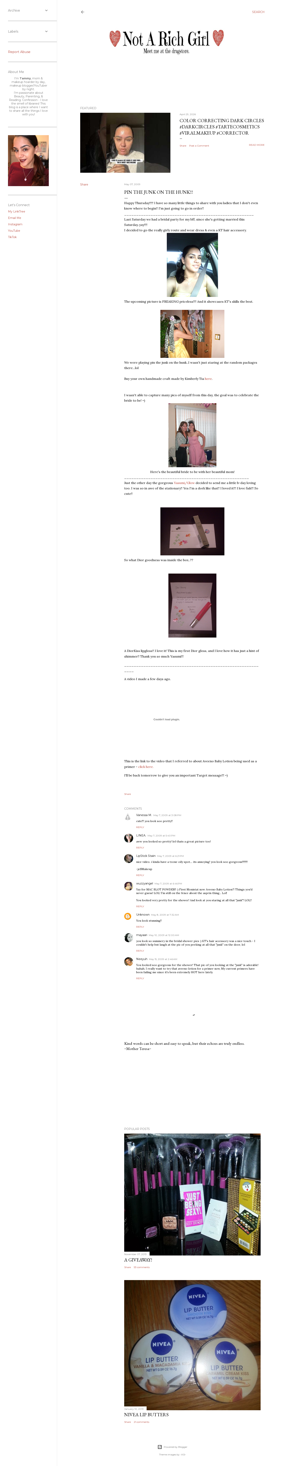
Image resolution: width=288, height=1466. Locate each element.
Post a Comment (199, 145)
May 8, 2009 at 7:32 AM (165, 914)
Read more (257, 144)
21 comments (141, 1421)
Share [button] (183, 145)
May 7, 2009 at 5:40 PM (161, 835)
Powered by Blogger (172, 1447)
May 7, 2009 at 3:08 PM (167, 815)
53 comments (142, 1267)
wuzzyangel (144, 883)
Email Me (14, 218)
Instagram (15, 224)
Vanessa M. (144, 815)
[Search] (258, 12)
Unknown (143, 914)
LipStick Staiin (146, 856)
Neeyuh (141, 959)
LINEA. (141, 835)
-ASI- (183, 1454)
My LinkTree (16, 211)
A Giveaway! (138, 1260)
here (208, 379)
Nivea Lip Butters (146, 1414)
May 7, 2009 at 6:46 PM (168, 883)
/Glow (184, 483)
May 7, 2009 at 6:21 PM (170, 855)
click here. (146, 767)
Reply (140, 827)
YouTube (14, 231)
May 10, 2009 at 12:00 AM (164, 935)
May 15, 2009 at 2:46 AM (163, 959)
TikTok (12, 237)
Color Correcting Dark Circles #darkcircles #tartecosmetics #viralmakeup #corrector (222, 126)
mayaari (141, 935)
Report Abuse (19, 52)
